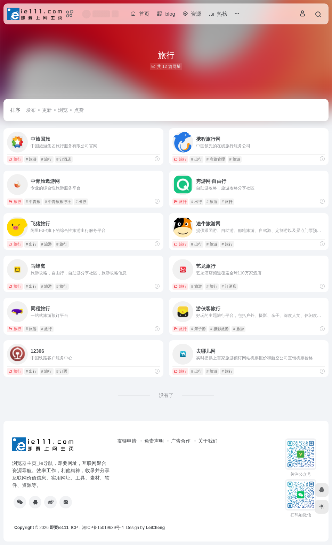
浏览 (63, 110)
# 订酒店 (63, 159)
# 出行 (196, 159)
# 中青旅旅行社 (58, 202)
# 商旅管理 (216, 159)
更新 (47, 110)
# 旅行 (46, 159)
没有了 (166, 395)
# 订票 (61, 371)
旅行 (14, 159)
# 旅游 (31, 159)
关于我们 (208, 441)
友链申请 (127, 441)
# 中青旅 (33, 202)
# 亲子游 (198, 329)
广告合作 (181, 441)
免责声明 (154, 441)
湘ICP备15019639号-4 (103, 527)
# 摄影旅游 (219, 329)
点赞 (79, 110)
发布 (31, 110)
